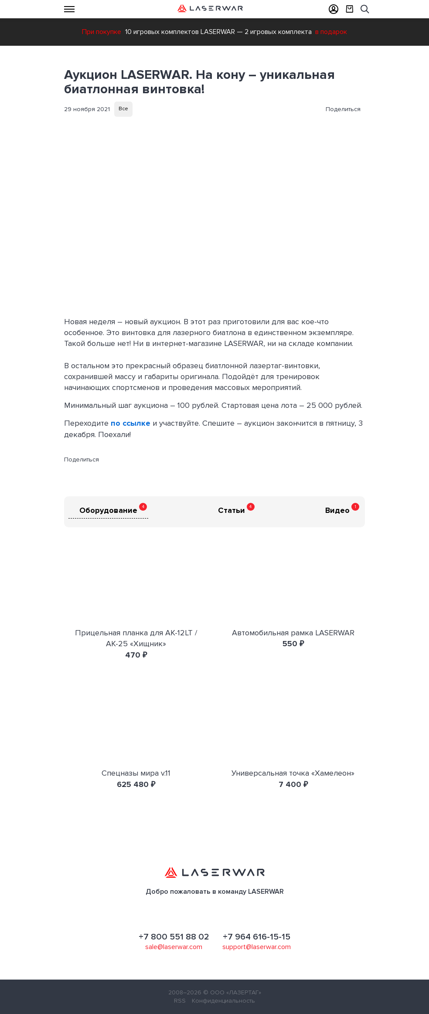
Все (123, 108)
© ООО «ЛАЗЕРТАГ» (232, 992)
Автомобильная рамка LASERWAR (293, 633)
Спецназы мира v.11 (136, 773)
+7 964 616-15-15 (256, 937)
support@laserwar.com (256, 947)
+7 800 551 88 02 (174, 937)
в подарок (331, 31)
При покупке (101, 31)
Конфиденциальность (223, 1000)
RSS (180, 1000)
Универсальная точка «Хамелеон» (293, 773)
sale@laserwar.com (173, 947)
